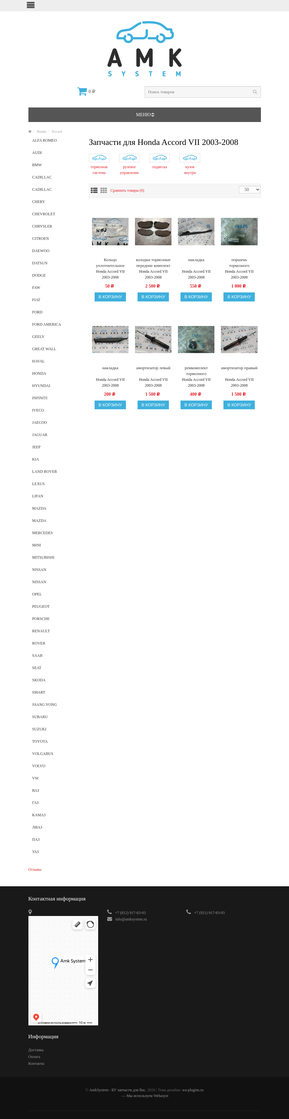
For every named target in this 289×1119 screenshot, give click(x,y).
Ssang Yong (55, 706)
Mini (55, 547)
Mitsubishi (55, 559)
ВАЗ (55, 792)
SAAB (55, 657)
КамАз (55, 817)
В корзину (110, 296)
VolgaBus (55, 755)
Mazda (55, 510)
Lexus (55, 486)
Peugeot (55, 608)
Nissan (55, 571)
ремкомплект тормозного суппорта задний (196, 371)
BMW (55, 167)
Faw (55, 289)
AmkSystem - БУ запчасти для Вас (117, 1090)
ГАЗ (55, 804)
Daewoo (55, 253)
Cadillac (55, 179)
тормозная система (99, 170)
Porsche (55, 620)
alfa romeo (55, 142)
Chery (55, 203)
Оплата (34, 1056)
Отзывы (35, 869)
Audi (55, 154)
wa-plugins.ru (192, 1090)
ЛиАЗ (55, 829)
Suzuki (55, 731)
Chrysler (55, 228)
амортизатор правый (239, 367)
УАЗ (55, 853)
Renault (55, 633)
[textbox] (203, 92)
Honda (41, 131)
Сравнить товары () (127, 190)
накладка (196, 259)
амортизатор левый (153, 367)
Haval (55, 363)
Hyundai (55, 387)
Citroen (55, 240)
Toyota (55, 743)
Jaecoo (55, 424)
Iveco (55, 412)
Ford (55, 314)
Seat (55, 670)
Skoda (55, 682)
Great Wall (55, 351)
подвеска (159, 167)
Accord (57, 131)
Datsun (55, 265)
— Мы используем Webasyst (144, 1096)
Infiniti (55, 400)
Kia (55, 461)
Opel (55, 596)
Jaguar (55, 436)
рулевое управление (129, 170)
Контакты (36, 1063)
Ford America (55, 326)
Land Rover (55, 473)
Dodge (55, 277)
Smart (55, 694)
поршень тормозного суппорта (239, 263)
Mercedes (55, 535)
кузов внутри (190, 170)
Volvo (55, 768)
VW (55, 780)
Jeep (55, 449)
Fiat (55, 302)
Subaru (55, 719)
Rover (55, 645)
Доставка (36, 1050)
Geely (55, 338)
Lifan (55, 498)
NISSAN (55, 584)
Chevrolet (55, 216)
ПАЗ (55, 841)
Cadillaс (55, 191)
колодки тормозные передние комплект (153, 262)
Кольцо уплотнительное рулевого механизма (110, 263)
